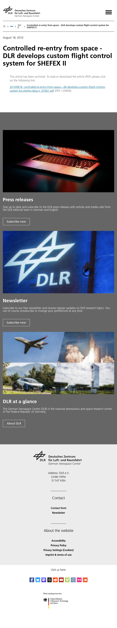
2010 (19, 26)
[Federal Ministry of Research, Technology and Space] (58, 611)
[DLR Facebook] (31, 581)
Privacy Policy (58, 545)
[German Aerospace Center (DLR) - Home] (23, 11)
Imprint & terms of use (59, 554)
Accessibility (58, 540)
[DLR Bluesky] (37, 581)
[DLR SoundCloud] (85, 581)
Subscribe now (16, 221)
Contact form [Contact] (58, 508)
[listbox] (11, 26)
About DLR (14, 423)
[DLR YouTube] (61, 581)
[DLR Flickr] (79, 581)
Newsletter (58, 512)
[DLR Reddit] (55, 581)
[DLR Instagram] (73, 581)
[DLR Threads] (49, 581)
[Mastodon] (43, 581)
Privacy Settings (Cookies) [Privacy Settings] (58, 550)
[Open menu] (108, 11)
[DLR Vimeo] (67, 581)
